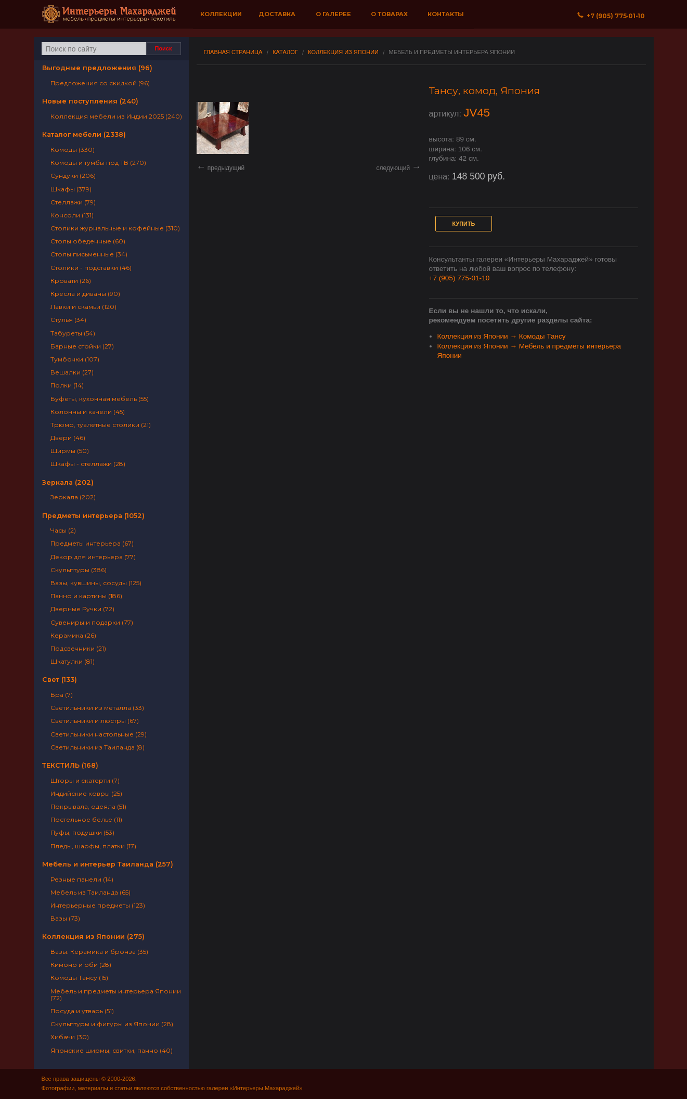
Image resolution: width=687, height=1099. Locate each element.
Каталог (285, 52)
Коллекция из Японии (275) (93, 936)
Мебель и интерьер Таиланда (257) (107, 864)
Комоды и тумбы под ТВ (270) (98, 162)
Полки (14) (67, 385)
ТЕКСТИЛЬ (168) (70, 765)
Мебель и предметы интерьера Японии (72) (115, 994)
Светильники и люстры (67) (94, 721)
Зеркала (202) (68, 482)
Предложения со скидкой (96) (100, 83)
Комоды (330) (72, 149)
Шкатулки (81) (72, 661)
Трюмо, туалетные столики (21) (100, 425)
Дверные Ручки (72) (82, 609)
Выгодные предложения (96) (97, 68)
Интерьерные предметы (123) (97, 905)
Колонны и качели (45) (87, 412)
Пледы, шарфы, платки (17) (93, 846)
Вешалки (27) (72, 372)
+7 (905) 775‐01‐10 (611, 16)
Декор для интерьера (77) (93, 557)
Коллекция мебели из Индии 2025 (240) (116, 116)
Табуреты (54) (72, 333)
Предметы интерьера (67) (92, 543)
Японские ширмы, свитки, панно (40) (111, 1050)
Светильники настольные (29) (98, 734)
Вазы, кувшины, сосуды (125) (95, 583)
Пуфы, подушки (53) (82, 832)
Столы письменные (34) (88, 254)
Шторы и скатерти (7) (85, 780)
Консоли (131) (72, 215)
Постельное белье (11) (86, 819)
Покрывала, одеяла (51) (88, 806)
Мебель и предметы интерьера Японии (452, 52)
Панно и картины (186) (86, 596)
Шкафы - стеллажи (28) (87, 464)
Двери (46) (67, 438)
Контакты (445, 14)
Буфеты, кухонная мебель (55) (99, 399)
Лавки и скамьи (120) (83, 307)
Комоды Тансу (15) (79, 977)
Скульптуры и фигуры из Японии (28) (111, 1024)
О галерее (333, 14)
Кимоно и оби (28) (80, 964)
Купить (463, 224)
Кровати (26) (70, 281)
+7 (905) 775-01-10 (459, 278)
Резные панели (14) (81, 879)
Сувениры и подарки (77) (91, 622)
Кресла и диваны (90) (85, 294)
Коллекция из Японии (343, 52)
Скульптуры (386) (78, 570)
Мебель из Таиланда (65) (90, 892)
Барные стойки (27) (82, 346)
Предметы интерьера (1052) (93, 516)
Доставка (276, 14)
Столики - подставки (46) (91, 267)
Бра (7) (61, 695)
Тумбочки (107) (74, 359)
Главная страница (233, 52)
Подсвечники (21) (78, 648)
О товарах (389, 14)
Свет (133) (59, 679)
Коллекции (221, 14)
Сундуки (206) (73, 175)
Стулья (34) (68, 320)
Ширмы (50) (69, 451)
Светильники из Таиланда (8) (97, 747)
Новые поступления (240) (90, 101)
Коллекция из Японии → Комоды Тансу (501, 336)
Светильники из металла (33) (97, 708)
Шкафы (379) (71, 189)
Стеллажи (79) (73, 202)
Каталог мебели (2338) (84, 134)
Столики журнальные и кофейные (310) (115, 228)
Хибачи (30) (69, 1037)
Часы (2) (63, 530)
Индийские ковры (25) (86, 793)
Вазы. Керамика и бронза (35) (99, 951)
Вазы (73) (65, 918)
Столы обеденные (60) (87, 241)
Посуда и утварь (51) (82, 1011)
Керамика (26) (73, 635)
